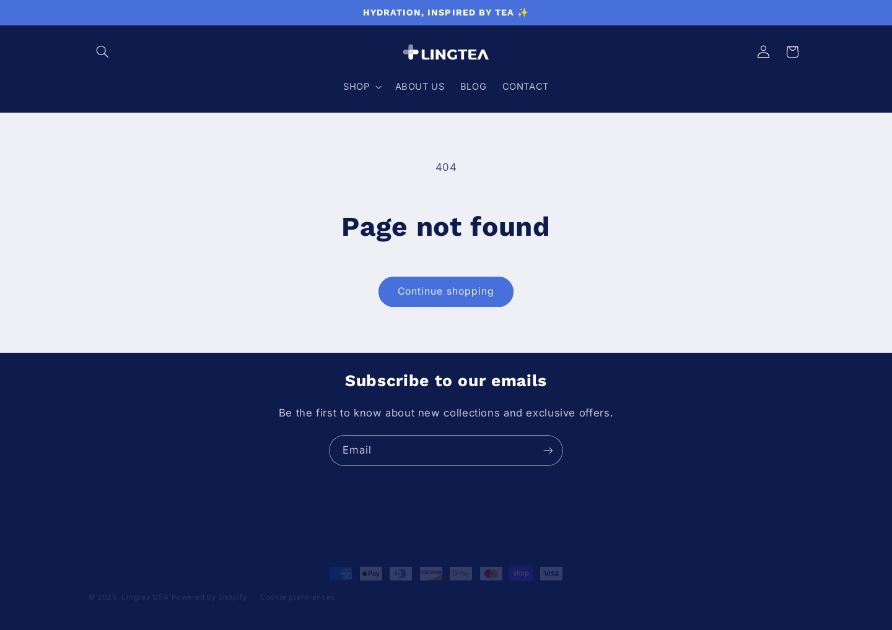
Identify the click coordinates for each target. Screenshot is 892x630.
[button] (103, 52)
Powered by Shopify (209, 586)
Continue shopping (446, 291)
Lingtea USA (144, 586)
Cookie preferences (297, 586)
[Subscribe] (548, 450)
